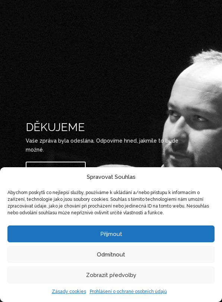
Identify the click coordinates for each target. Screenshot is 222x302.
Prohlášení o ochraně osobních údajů (128, 291)
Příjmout (111, 234)
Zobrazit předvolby (111, 275)
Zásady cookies (69, 291)
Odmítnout (111, 254)
